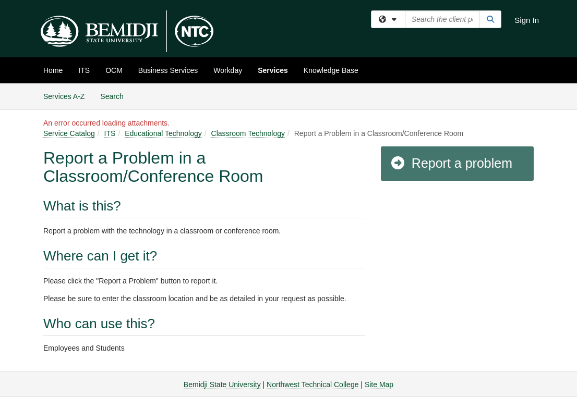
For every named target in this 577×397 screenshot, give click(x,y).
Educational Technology (163, 133)
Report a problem (451, 163)
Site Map (379, 384)
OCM (114, 70)
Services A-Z (64, 96)
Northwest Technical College (312, 384)
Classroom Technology (248, 133)
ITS (84, 70)
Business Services (168, 70)
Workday (227, 70)
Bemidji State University (222, 384)
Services (273, 70)
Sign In (526, 20)
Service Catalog (69, 133)
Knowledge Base (331, 70)
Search (115, 96)
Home (53, 70)
